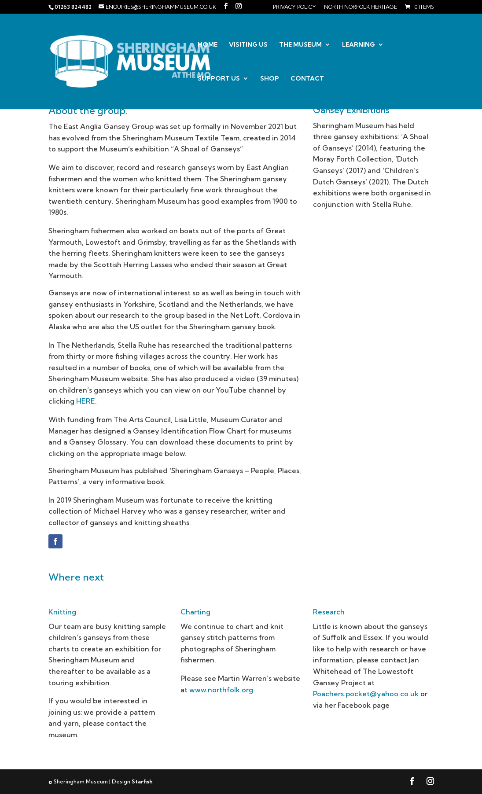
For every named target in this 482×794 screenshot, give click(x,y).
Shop (269, 78)
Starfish (142, 781)
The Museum (300, 44)
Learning (358, 44)
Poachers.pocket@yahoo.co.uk (366, 693)
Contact (307, 78)
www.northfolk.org (221, 689)
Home (207, 44)
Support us (219, 78)
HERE (85, 401)
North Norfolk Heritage (360, 7)
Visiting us (248, 44)
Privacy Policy (294, 7)
